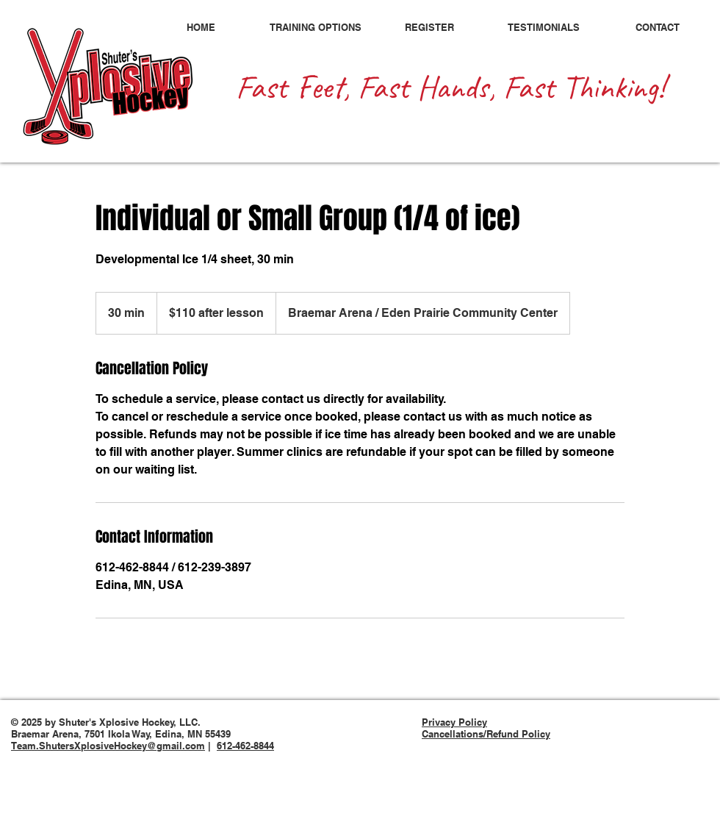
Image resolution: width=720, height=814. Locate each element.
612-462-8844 (245, 745)
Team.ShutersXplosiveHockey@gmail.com (108, 745)
